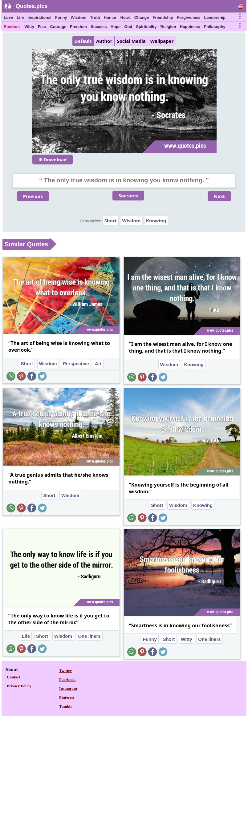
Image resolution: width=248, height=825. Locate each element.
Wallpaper (162, 41)
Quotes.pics (31, 6)
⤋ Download (53, 159)
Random (12, 26)
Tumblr (65, 706)
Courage (58, 26)
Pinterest (67, 697)
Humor (110, 17)
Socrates (128, 195)
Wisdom (78, 17)
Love (8, 17)
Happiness (190, 26)
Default (83, 41)
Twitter (65, 670)
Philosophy (215, 26)
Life (20, 17)
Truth (95, 17)
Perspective (76, 363)
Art (98, 363)
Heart (125, 17)
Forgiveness (189, 17)
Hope (116, 26)
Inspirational (39, 17)
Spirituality (146, 26)
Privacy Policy (19, 686)
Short (110, 220)
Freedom (78, 26)
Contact (13, 677)
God (128, 26)
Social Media (131, 41)
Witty (29, 26)
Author (104, 41)
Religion (168, 26)
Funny (61, 17)
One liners (89, 636)
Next (219, 196)
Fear (42, 26)
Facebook (67, 679)
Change (141, 17)
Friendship (163, 17)
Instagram (68, 688)
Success (99, 26)
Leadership (215, 17)
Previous (33, 196)
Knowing (156, 220)
